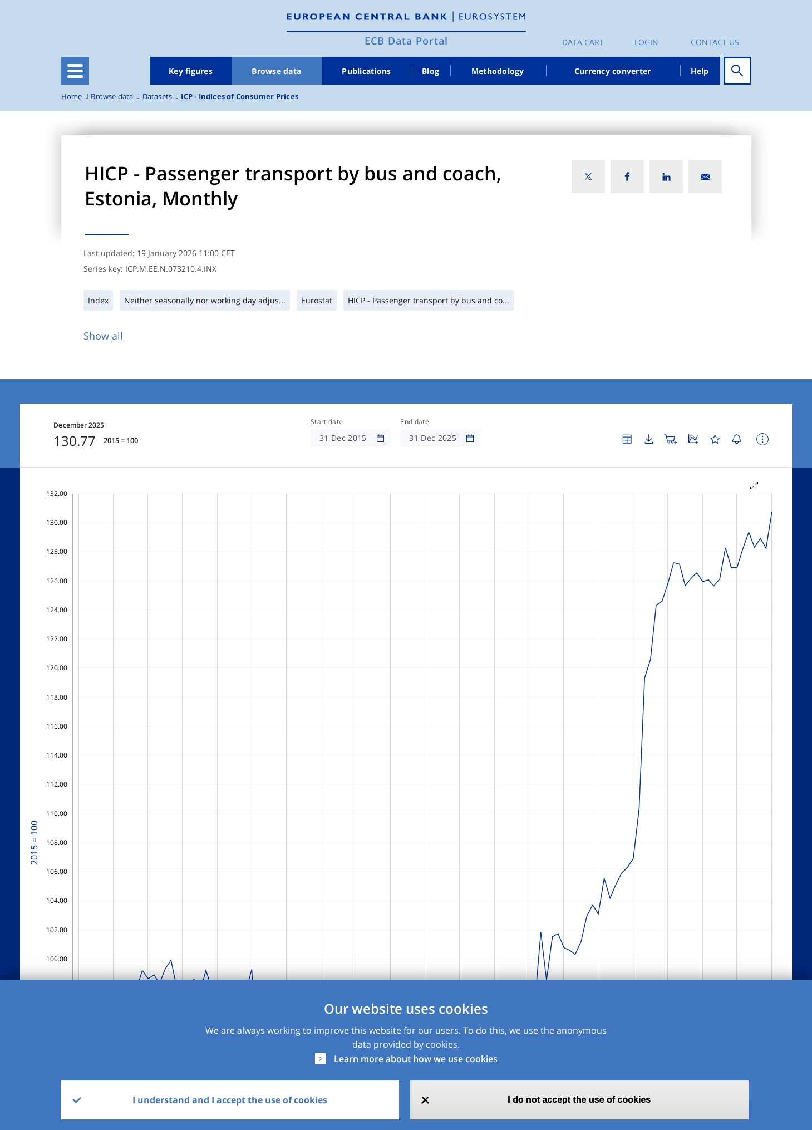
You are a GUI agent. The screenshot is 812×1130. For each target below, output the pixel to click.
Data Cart (583, 42)
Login (646, 42)
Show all (103, 335)
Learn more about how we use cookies (416, 1059)
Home (71, 96)
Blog (430, 71)
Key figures (191, 71)
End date (414, 421)
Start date (327, 421)
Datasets (157, 96)
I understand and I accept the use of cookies (229, 1100)
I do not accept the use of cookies (579, 1099)
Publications (366, 71)
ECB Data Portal (406, 40)
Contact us (715, 42)
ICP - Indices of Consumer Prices (239, 96)
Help (700, 71)
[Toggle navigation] (75, 71)
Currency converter (612, 71)
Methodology (497, 71)
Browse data (276, 71)
